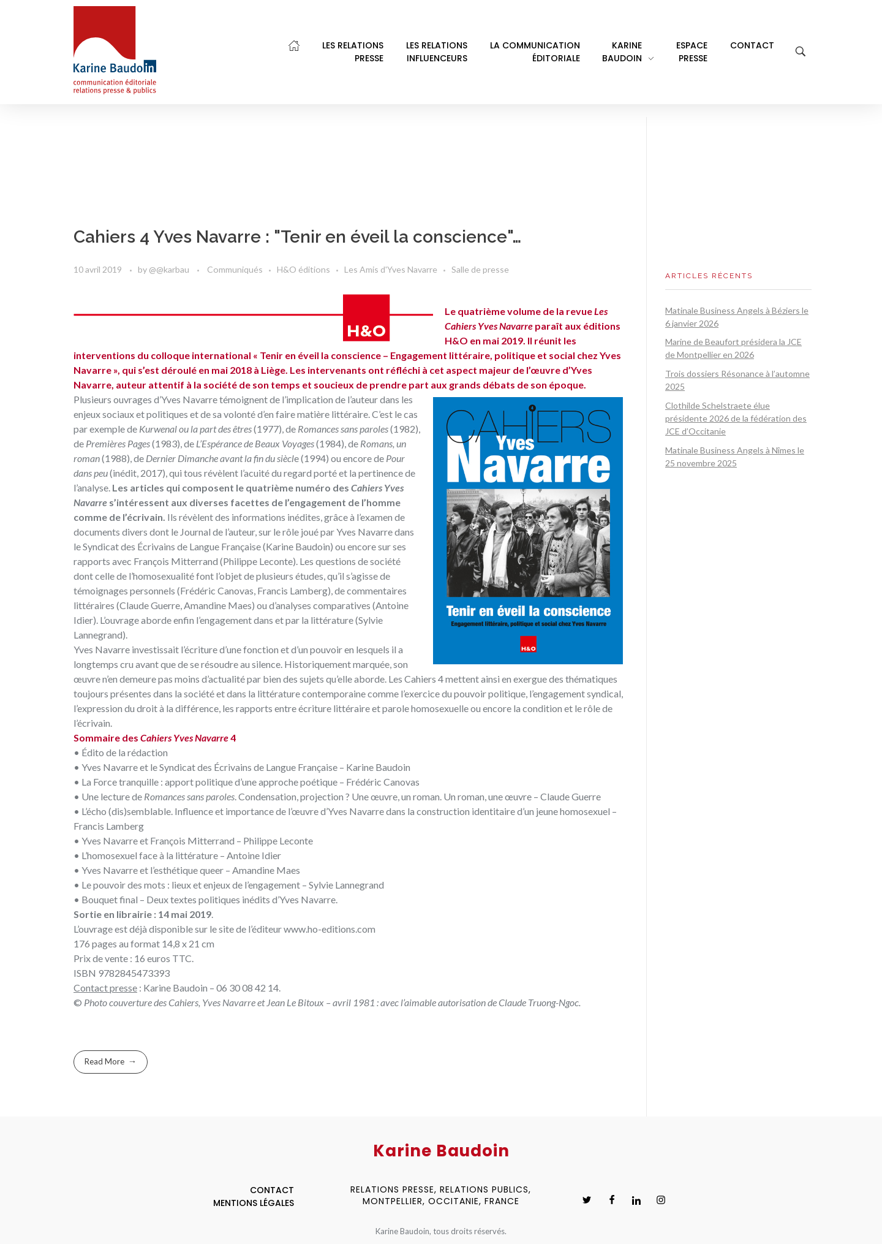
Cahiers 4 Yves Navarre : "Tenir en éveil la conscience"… (297, 237)
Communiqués (235, 269)
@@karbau (170, 269)
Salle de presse (480, 269)
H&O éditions (303, 269)
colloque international (201, 355)
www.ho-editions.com (329, 929)
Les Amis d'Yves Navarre (390, 269)
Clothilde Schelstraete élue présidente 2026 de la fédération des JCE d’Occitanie (736, 418)
